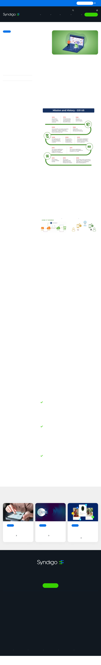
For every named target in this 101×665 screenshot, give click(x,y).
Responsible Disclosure (85, 650)
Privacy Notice (35, 650)
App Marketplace (71, 611)
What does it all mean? (11, 78)
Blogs (85, 602)
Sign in (90, 10)
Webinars (86, 605)
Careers (68, 605)
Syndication (27, 602)
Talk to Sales (91, 14)
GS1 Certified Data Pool (50, 313)
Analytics (27, 614)
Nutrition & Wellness (30, 631)
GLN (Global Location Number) (53, 337)
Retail (47, 599)
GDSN (42, 326)
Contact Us (70, 620)
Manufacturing (49, 602)
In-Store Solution (29, 634)
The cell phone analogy (11, 73)
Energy (47, 617)
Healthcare (48, 614)
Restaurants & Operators (53, 611)
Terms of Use (21, 650)
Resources (66, 15)
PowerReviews (28, 622)
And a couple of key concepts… (14, 84)
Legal (9, 650)
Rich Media (27, 605)
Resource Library (88, 599)
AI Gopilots (27, 625)
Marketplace (28, 628)
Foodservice (49, 605)
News (68, 617)
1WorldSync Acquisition (90, 611)
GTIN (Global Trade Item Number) (54, 348)
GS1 (41, 289)
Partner (68, 614)
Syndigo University (72, 608)
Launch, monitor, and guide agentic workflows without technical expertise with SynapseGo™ (40, 3)
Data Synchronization (49, 302)
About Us (69, 599)
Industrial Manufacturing (53, 625)
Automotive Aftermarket (53, 608)
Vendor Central (28, 611)
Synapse (26, 599)
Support (80, 10)
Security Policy (66, 650)
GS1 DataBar (91, 447)
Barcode (43, 369)
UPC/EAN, (80, 447)
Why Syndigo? (70, 602)
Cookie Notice (51, 650)
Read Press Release (85, 3)
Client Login (70, 626)
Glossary (86, 608)
